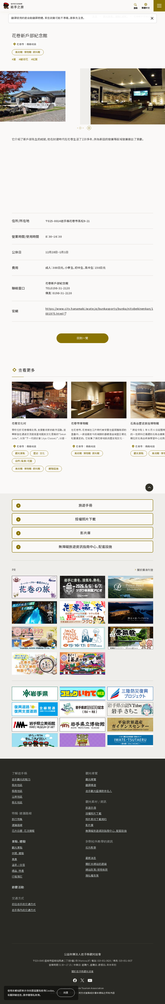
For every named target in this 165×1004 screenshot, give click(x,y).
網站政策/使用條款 (97, 869)
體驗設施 (53, 468)
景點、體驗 (19, 841)
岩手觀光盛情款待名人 (99, 791)
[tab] (80, 128)
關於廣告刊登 (145, 570)
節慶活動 (18, 887)
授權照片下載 (94, 813)
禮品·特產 (18, 871)
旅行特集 (17, 819)
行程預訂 (17, 876)
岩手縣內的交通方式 (24, 910)
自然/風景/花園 (23, 460)
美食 (14, 859)
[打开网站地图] (159, 5)
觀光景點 (20, 453)
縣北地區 (17, 802)
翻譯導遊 (91, 785)
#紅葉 (34, 59)
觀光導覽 (91, 779)
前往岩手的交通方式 (24, 904)
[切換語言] (146, 6)
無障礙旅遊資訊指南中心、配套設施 (106, 831)
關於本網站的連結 (96, 864)
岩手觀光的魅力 (21, 779)
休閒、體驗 (18, 853)
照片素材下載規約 (96, 819)
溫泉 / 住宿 (18, 865)
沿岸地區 (17, 796)
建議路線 (17, 825)
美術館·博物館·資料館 (27, 52)
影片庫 (89, 825)
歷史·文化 (39, 453)
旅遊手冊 (91, 808)
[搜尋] (135, 6)
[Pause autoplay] (89, 128)
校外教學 (91, 847)
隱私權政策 (92, 875)
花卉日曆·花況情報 (23, 831)
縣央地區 (17, 785)
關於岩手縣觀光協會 (83, 971)
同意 (65, 992)
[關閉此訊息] (152, 18)
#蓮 (14, 59)
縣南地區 (17, 791)
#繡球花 (23, 59)
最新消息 (91, 858)
